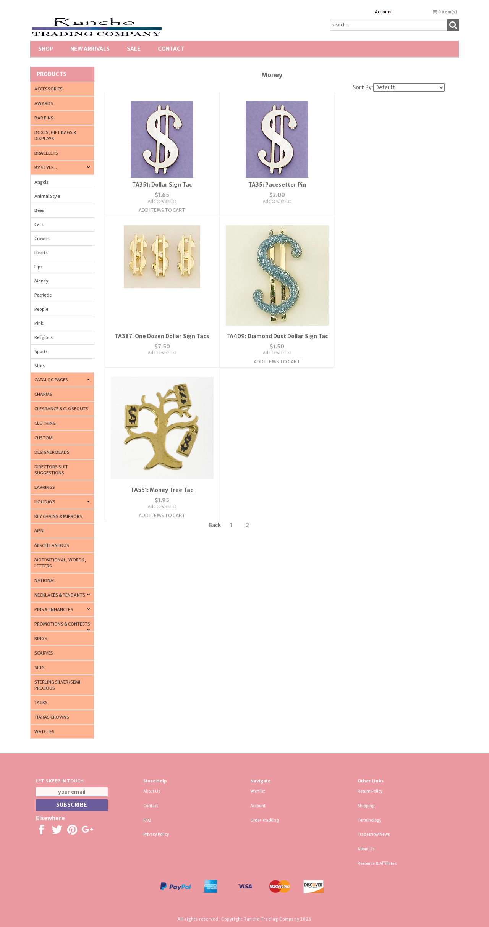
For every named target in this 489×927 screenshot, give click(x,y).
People (41, 309)
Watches (44, 731)
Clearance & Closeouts (61, 408)
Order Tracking (264, 820)
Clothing (45, 423)
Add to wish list (161, 200)
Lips (38, 266)
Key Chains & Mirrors (58, 516)
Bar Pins (43, 118)
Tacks (41, 702)
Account (383, 12)
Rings (40, 638)
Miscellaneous (51, 545)
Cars (38, 224)
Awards (43, 103)
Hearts (40, 252)
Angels (41, 182)
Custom (43, 437)
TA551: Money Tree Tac (274, 332)
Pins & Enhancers (53, 609)
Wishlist (257, 791)
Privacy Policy (156, 834)
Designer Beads (52, 452)
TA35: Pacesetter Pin (274, 184)
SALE (134, 48)
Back (215, 374)
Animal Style (47, 196)
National (45, 580)
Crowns (41, 238)
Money (41, 281)
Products (51, 74)
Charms (43, 394)
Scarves (43, 653)
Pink (38, 323)
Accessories (48, 89)
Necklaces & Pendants (59, 595)
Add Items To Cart (161, 210)
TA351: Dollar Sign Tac (161, 184)
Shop (45, 48)
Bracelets (46, 153)
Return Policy (370, 791)
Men (39, 531)
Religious (43, 337)
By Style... (45, 167)
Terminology (369, 820)
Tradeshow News (374, 834)
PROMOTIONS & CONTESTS (62, 624)
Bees (39, 210)
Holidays (44, 502)
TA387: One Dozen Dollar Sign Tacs (387, 184)
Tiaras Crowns (51, 717)
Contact (171, 48)
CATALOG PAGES (51, 379)
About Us (151, 791)
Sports (40, 351)
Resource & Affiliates (377, 863)
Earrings (44, 487)
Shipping (366, 805)
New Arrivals (90, 48)
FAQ (147, 820)
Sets (39, 667)
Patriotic (43, 295)
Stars (39, 365)
